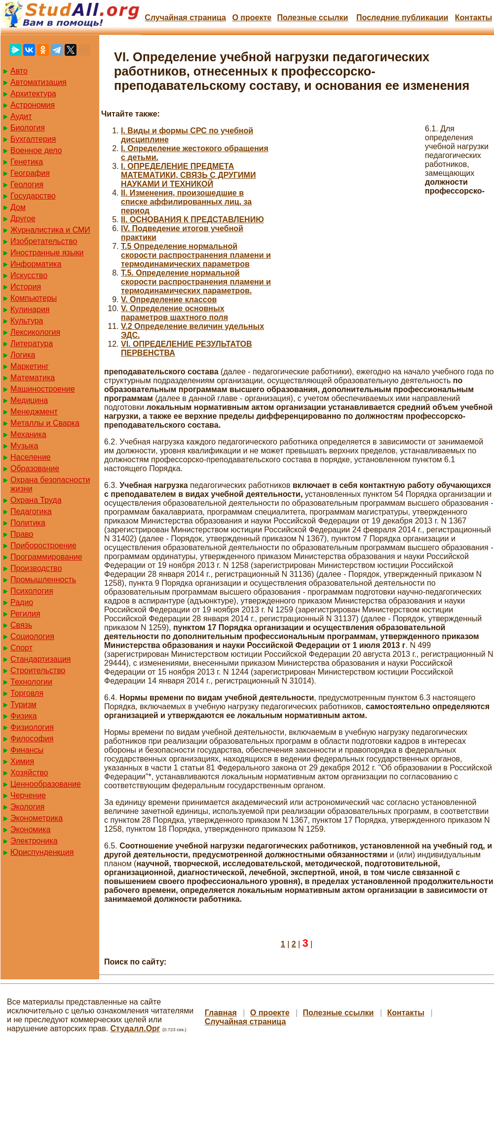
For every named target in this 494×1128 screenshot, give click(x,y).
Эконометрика (36, 818)
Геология (26, 184)
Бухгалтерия (33, 139)
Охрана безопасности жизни (50, 484)
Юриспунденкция (42, 852)
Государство (33, 196)
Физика (23, 716)
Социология (32, 636)
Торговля (26, 693)
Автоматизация (38, 82)
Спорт (21, 648)
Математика (32, 377)
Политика (27, 523)
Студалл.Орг (135, 1028)
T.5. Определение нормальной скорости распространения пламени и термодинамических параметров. (196, 282)
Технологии (31, 682)
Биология (27, 127)
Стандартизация (40, 659)
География (30, 173)
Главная (221, 1012)
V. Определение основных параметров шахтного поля (174, 313)
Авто (19, 71)
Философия (31, 738)
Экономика (30, 829)
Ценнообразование (45, 784)
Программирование (46, 557)
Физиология (32, 727)
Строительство (37, 670)
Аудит (21, 116)
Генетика (26, 162)
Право (22, 534)
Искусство (28, 275)
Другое (23, 218)
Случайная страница (185, 17)
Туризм (23, 704)
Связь (21, 625)
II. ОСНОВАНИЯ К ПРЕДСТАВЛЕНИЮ (192, 219)
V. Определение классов (169, 299)
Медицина (29, 400)
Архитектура (33, 93)
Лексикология (35, 332)
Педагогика (31, 511)
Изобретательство (43, 241)
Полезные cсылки (312, 17)
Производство (36, 568)
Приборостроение (43, 545)
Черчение (28, 795)
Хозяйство (29, 772)
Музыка (24, 446)
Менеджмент (34, 411)
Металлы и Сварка (44, 423)
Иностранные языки (46, 252)
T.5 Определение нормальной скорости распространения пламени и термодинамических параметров (196, 255)
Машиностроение (42, 389)
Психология (31, 591)
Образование (34, 468)
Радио (21, 602)
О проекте (251, 17)
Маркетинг (29, 366)
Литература (31, 343)
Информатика (35, 264)
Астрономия (32, 105)
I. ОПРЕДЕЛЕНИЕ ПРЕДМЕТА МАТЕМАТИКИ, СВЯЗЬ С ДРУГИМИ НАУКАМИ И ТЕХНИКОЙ (188, 175)
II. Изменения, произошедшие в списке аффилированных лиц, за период (186, 202)
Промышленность (43, 579)
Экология (27, 807)
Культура (26, 321)
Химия (22, 761)
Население (30, 457)
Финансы (26, 750)
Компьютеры (33, 298)
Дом (18, 207)
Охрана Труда (36, 500)
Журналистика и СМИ (50, 230)
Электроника (34, 841)
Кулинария (29, 309)
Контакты (473, 17)
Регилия (25, 613)
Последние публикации (402, 17)
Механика (28, 434)
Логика (22, 355)
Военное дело (36, 150)
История (25, 286)
